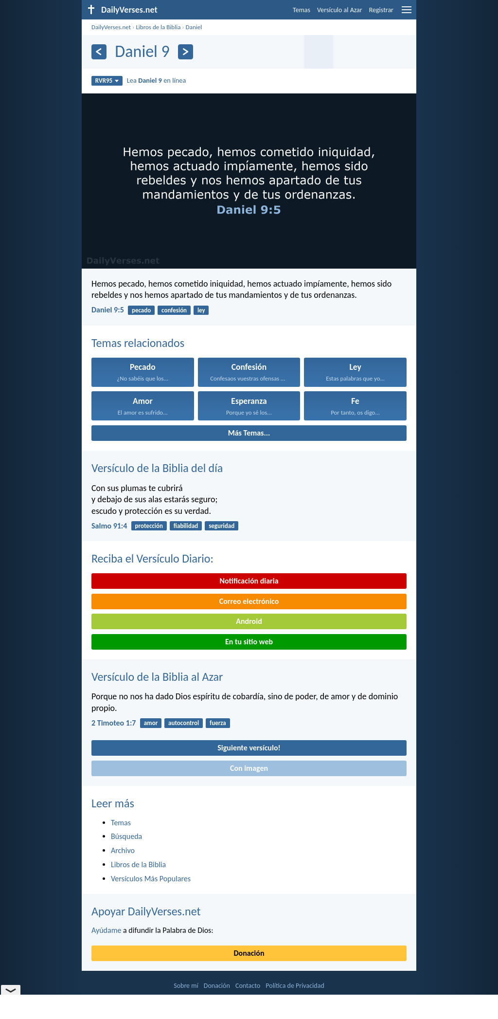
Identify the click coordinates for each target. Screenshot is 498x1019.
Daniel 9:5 (107, 309)
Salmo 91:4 (109, 525)
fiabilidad (186, 525)
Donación (249, 953)
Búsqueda (126, 836)
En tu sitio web (249, 641)
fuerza (218, 723)
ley (201, 310)
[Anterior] (99, 51)
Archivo (123, 850)
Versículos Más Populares (151, 878)
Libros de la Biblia (158, 27)
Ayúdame (106, 930)
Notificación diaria (248, 580)
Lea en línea (156, 80)
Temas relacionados (137, 343)
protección (149, 525)
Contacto (247, 986)
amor (151, 723)
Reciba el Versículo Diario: (152, 558)
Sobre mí (186, 986)
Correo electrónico (249, 601)
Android (249, 621)
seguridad (221, 525)
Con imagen (249, 768)
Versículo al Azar (339, 10)
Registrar (381, 10)
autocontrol (183, 723)
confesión (174, 310)
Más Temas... (249, 432)
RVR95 (107, 80)
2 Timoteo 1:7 (113, 723)
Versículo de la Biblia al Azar (157, 677)
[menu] (406, 13)
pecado (141, 310)
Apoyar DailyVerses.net (146, 911)
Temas (301, 10)
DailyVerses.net (111, 27)
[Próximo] (185, 51)
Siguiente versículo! (248, 747)
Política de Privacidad (295, 986)
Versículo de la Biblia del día (157, 468)
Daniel (194, 27)
